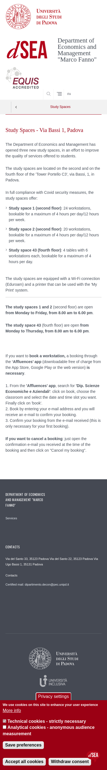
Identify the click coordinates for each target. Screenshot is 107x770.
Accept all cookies (24, 763)
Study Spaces (60, 107)
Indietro (16, 107)
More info (12, 712)
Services (11, 518)
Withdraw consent (70, 763)
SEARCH (92, 89)
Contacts (11, 575)
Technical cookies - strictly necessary (46, 723)
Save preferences (23, 746)
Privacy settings (53, 698)
